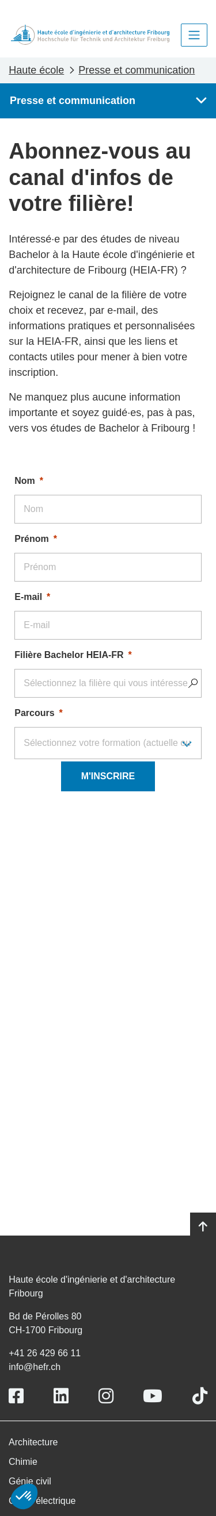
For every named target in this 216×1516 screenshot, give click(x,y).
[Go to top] (203, 1227)
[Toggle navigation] (194, 35)
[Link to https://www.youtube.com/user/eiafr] (152, 1396)
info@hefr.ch (34, 1367)
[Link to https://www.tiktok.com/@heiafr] (199, 1396)
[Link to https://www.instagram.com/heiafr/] (105, 1396)
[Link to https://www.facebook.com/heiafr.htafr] (16, 1396)
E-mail (28, 597)
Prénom (31, 539)
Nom (24, 481)
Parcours (34, 713)
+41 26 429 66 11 (45, 1353)
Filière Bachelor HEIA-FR (68, 655)
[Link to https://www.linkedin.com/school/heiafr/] (61, 1396)
